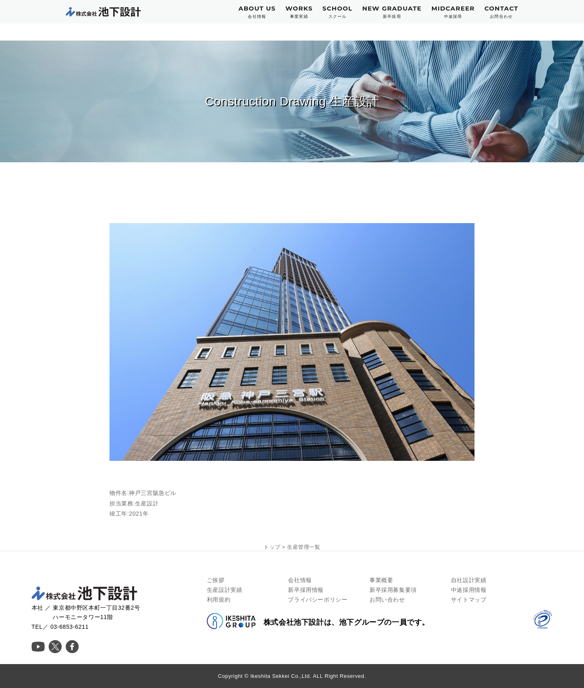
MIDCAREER (453, 11)
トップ (272, 547)
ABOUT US (257, 11)
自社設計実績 (469, 580)
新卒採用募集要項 (393, 590)
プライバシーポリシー (317, 599)
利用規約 (218, 599)
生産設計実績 (225, 590)
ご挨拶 (216, 580)
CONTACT (501, 11)
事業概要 (381, 580)
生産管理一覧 (303, 547)
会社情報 (299, 580)
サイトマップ (469, 599)
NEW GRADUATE (392, 11)
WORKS (299, 11)
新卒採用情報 (306, 590)
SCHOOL (337, 11)
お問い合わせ (387, 599)
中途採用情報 (469, 590)
